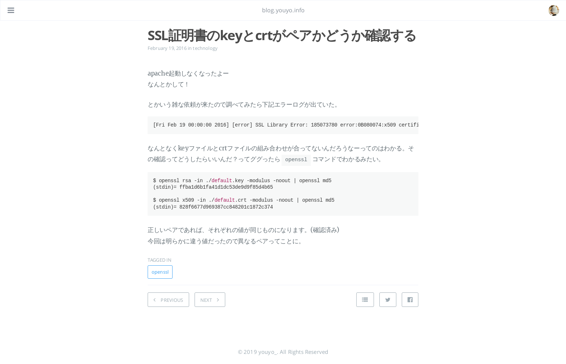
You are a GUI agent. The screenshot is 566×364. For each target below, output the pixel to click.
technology (205, 48)
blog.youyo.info (283, 10)
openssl (160, 271)
